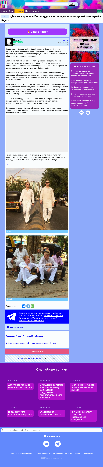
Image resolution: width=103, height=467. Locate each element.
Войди (20, 358)
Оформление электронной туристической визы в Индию (31, 343)
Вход (99, 11)
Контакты (77, 454)
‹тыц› (8, 164)
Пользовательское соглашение (50, 454)
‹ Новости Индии (14, 327)
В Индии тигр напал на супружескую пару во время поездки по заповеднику (82, 73)
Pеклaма (68, 454)
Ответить (64, 40)
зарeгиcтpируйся (35, 358)
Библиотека (88, 454)
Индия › (5, 16)
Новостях (89, 66)
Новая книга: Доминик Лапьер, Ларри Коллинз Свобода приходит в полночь (83, 103)
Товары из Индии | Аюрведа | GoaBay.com (24, 336)
